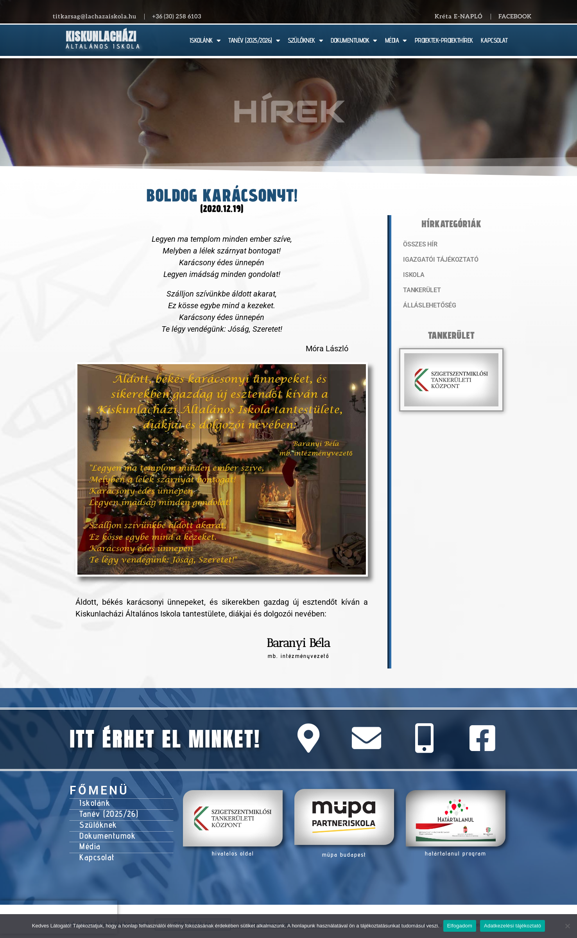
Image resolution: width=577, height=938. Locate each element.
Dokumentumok (105, 831)
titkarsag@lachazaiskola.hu (94, 16)
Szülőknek (97, 822)
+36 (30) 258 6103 (176, 16)
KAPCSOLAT (494, 40)
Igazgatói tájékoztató (438, 260)
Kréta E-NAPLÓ (459, 16)
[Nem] (567, 926)
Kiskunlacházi (101, 36)
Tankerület (421, 291)
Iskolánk (93, 802)
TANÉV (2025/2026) (254, 40)
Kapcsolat (96, 851)
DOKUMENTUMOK (354, 40)
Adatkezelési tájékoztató (512, 926)
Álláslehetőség (427, 307)
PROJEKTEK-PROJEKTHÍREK (444, 40)
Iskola (413, 275)
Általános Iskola (103, 46)
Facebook (514, 16)
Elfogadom (459, 926)
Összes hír (419, 244)
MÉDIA (396, 40)
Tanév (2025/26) (107, 812)
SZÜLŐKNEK (305, 40)
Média (89, 841)
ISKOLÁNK (205, 40)
